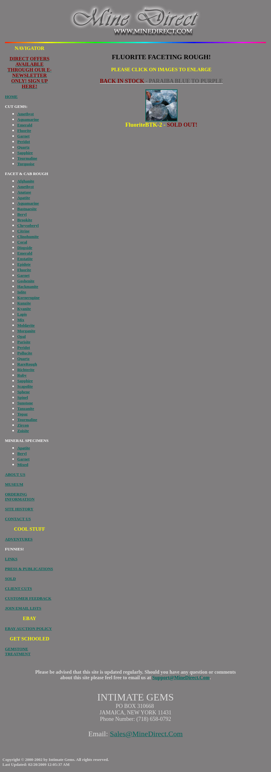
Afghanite (25, 181)
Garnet (23, 136)
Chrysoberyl (28, 225)
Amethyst (25, 114)
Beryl (22, 214)
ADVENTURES (19, 539)
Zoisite (23, 430)
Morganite (26, 331)
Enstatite (25, 258)
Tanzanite (25, 408)
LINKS (11, 559)
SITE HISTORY (19, 509)
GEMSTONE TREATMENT (18, 651)
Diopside (24, 247)
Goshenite (26, 281)
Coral (22, 242)
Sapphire (25, 152)
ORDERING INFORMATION (20, 496)
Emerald (24, 125)
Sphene (23, 392)
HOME (11, 96)
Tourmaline (27, 158)
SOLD (10, 578)
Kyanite (24, 308)
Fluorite (24, 130)
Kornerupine (28, 297)
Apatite (23, 197)
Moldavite (26, 325)
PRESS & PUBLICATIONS (29, 568)
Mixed (22, 464)
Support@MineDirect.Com (181, 677)
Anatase (24, 192)
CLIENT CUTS (18, 588)
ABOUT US (15, 474)
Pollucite (24, 353)
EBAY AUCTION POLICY (28, 628)
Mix (20, 319)
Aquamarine (28, 119)
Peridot (23, 141)
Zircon (23, 425)
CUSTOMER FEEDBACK (28, 598)
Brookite (24, 220)
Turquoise (26, 163)
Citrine (23, 231)
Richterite (26, 369)
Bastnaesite (27, 208)
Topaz (22, 414)
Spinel (22, 397)
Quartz (23, 147)
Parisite (24, 342)
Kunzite (24, 303)
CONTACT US (18, 519)
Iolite (21, 292)
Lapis (22, 314)
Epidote (24, 264)
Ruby (22, 375)
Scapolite (25, 386)
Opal (21, 336)
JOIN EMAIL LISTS (23, 608)
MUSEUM (14, 484)
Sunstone (25, 403)
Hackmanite (27, 286)
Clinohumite (28, 236)
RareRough (27, 364)
